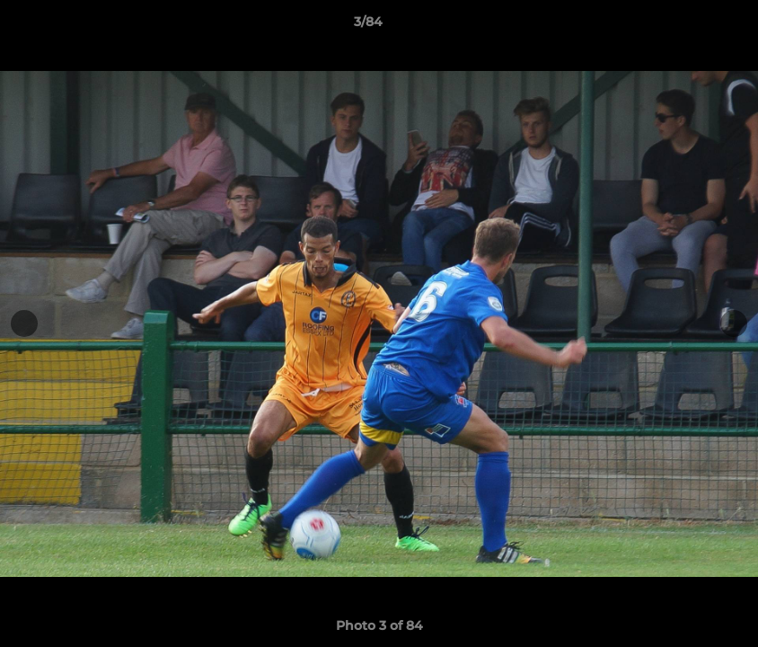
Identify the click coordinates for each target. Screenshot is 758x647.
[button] (682, 26)
